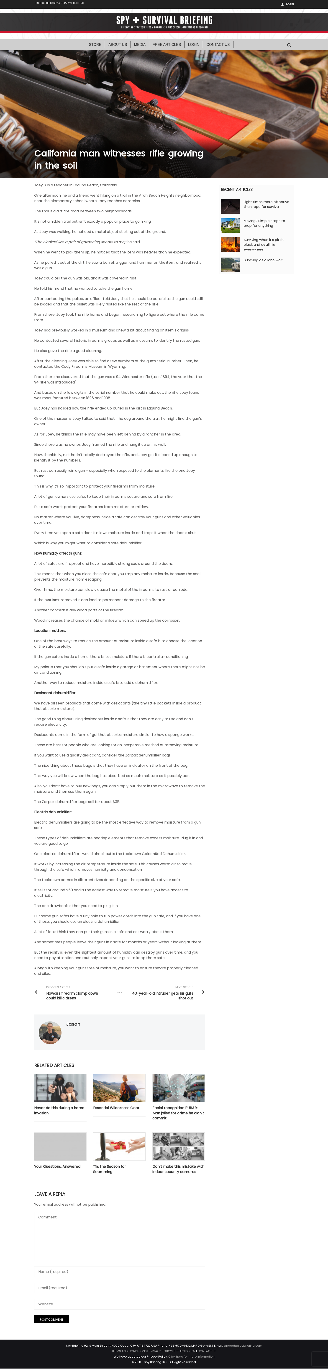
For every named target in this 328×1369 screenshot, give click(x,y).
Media (140, 45)
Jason (73, 1024)
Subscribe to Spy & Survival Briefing (63, 5)
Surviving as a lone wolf (263, 260)
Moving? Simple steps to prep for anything (264, 223)
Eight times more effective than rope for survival (266, 204)
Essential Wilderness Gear (116, 1108)
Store (95, 45)
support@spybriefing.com (242, 1346)
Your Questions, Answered (57, 1167)
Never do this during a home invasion (59, 1111)
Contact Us (218, 45)
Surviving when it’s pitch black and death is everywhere (264, 245)
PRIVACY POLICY (160, 1351)
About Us (117, 45)
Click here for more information (191, 1357)
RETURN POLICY (184, 1351)
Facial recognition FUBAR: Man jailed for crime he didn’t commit (178, 1113)
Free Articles (167, 45)
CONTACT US (206, 1351)
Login (290, 4)
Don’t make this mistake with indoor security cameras (179, 1170)
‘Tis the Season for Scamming (109, 1170)
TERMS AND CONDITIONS (129, 1351)
